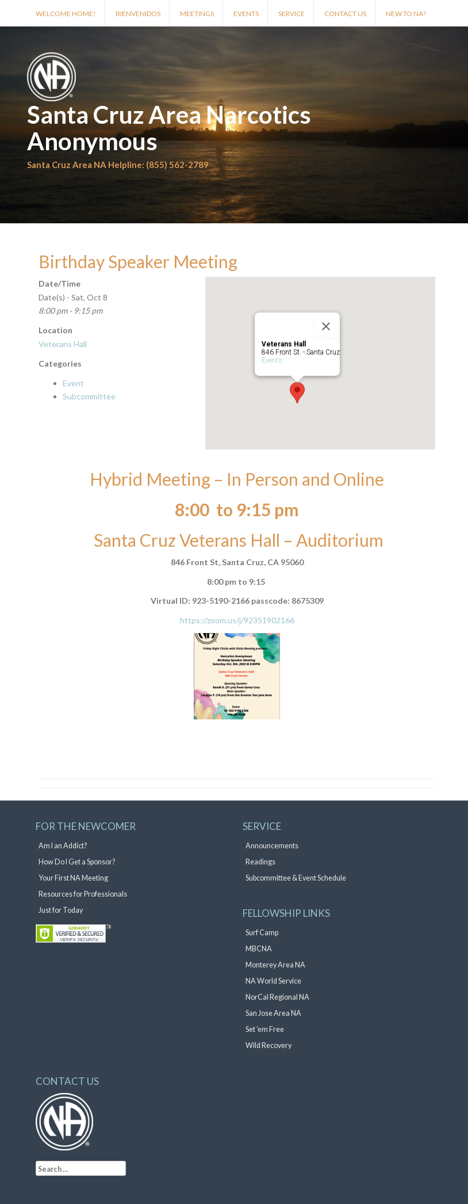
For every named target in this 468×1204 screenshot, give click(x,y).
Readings (260, 862)
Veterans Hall (63, 344)
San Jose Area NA (273, 1013)
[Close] (326, 326)
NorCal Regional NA (277, 997)
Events (246, 13)
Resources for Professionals (83, 894)
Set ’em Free (264, 1029)
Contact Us (345, 13)
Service (291, 13)
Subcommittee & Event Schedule (295, 878)
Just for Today (61, 910)
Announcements (271, 845)
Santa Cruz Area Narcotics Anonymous (169, 127)
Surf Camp (261, 932)
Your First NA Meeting (73, 878)
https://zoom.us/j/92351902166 (237, 620)
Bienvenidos (138, 13)
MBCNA (258, 948)
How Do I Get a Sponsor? (77, 862)
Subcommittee (89, 396)
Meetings (197, 13)
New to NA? (406, 13)
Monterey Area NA (275, 965)
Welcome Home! (66, 13)
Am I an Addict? (63, 845)
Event (73, 383)
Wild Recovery (268, 1045)
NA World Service (273, 981)
